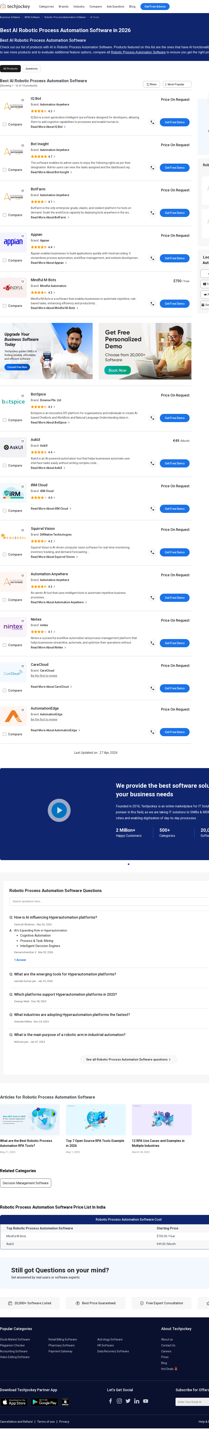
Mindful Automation (53, 286)
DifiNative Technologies (56, 535)
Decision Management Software (26, 1183)
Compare (95, 6)
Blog (132, 6)
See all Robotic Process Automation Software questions (128, 1059)
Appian (36, 234)
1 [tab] (129, 863)
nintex (44, 625)
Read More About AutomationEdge (56, 730)
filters (152, 84)
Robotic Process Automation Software (65, 17)
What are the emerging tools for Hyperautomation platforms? (65, 974)
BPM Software (32, 17)
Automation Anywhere (54, 104)
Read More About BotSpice (51, 422)
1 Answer (20, 960)
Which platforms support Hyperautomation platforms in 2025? (65, 994)
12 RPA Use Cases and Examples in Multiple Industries (158, 1143)
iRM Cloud (39, 485)
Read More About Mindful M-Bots (55, 308)
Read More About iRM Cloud (51, 508)
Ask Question (115, 6)
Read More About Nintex (49, 647)
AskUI (35, 439)
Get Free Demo (175, 122)
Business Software (10, 17)
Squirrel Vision (43, 528)
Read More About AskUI (48, 468)
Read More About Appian (49, 263)
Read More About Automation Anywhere (59, 602)
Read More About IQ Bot (49, 127)
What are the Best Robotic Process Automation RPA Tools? (26, 1143)
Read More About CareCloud (52, 687)
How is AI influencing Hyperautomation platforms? (55, 917)
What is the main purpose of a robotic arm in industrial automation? (70, 1035)
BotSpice (38, 394)
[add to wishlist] (22, 100)
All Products (10, 68)
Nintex (36, 619)
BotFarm (38, 189)
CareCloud (39, 664)
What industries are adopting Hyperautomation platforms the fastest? (72, 1014)
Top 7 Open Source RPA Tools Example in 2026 (95, 1143)
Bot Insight (40, 144)
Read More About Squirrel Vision (55, 557)
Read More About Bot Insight (52, 172)
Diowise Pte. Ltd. (51, 400)
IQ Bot (36, 98)
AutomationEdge (45, 708)
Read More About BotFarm (50, 217)
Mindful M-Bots (43, 280)
